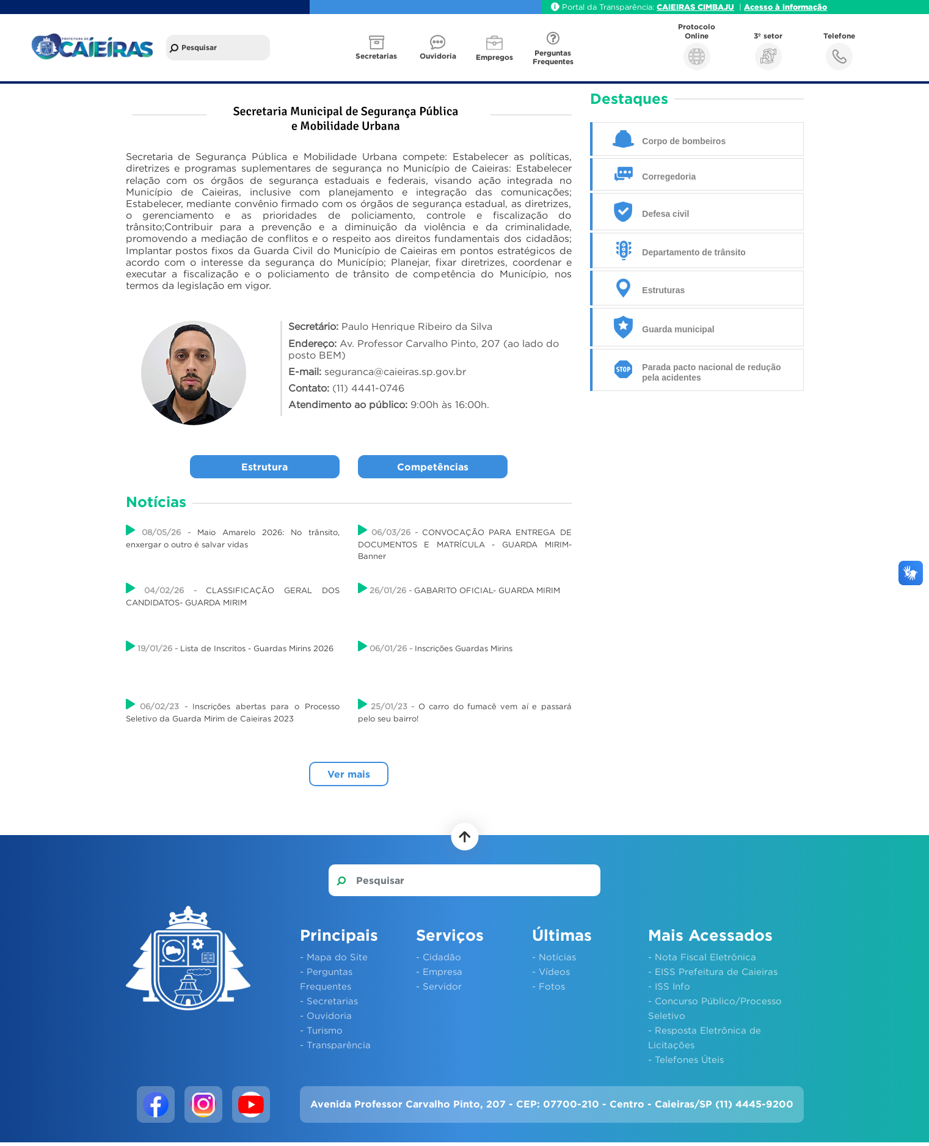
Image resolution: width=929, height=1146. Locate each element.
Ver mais (348, 773)
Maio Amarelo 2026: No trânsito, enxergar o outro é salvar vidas (233, 537)
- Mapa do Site (334, 957)
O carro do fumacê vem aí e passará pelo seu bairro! (465, 711)
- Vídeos (551, 971)
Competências (432, 466)
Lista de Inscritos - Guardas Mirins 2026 (229, 646)
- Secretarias (329, 1000)
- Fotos (548, 986)
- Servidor (439, 986)
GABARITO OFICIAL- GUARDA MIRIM (459, 588)
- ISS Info (669, 986)
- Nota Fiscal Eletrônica (702, 957)
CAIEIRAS (677, 6)
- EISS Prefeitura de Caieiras (713, 971)
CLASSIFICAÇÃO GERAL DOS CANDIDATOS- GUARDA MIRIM (233, 595)
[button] (377, 47)
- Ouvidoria (326, 1015)
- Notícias (554, 957)
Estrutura (264, 466)
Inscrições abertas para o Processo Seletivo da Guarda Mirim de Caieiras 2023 (233, 711)
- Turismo (321, 1030)
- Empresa (439, 971)
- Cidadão (438, 957)
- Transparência (335, 1044)
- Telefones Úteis (686, 1059)
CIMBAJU (716, 6)
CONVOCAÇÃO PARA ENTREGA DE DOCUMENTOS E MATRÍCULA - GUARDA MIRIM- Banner (465, 542)
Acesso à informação (785, 6)
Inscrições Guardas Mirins (435, 646)
